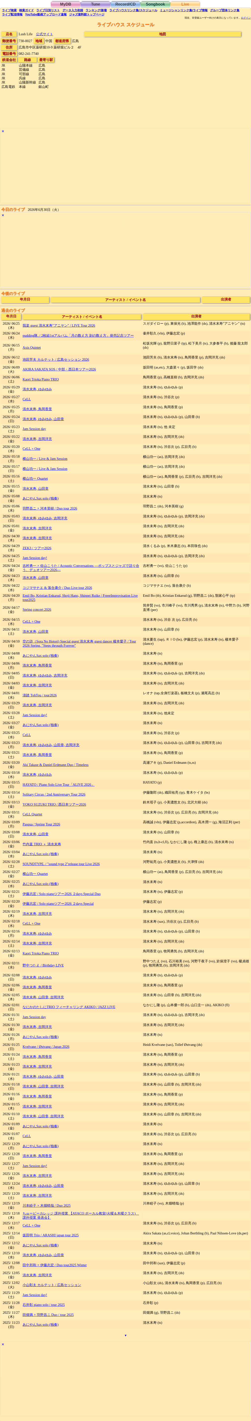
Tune (95, 4)
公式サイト (44, 34)
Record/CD (125, 4)
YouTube (46, 14)
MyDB (65, 4)
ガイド (26, 10)
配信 (12, 14)
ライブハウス (133, 10)
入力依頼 (73, 10)
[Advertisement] (125, 168)
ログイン (246, 18)
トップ (86, 14)
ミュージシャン (184, 10)
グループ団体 (224, 10)
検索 (9, 10)
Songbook (155, 4)
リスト (48, 10)
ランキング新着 (96, 10)
